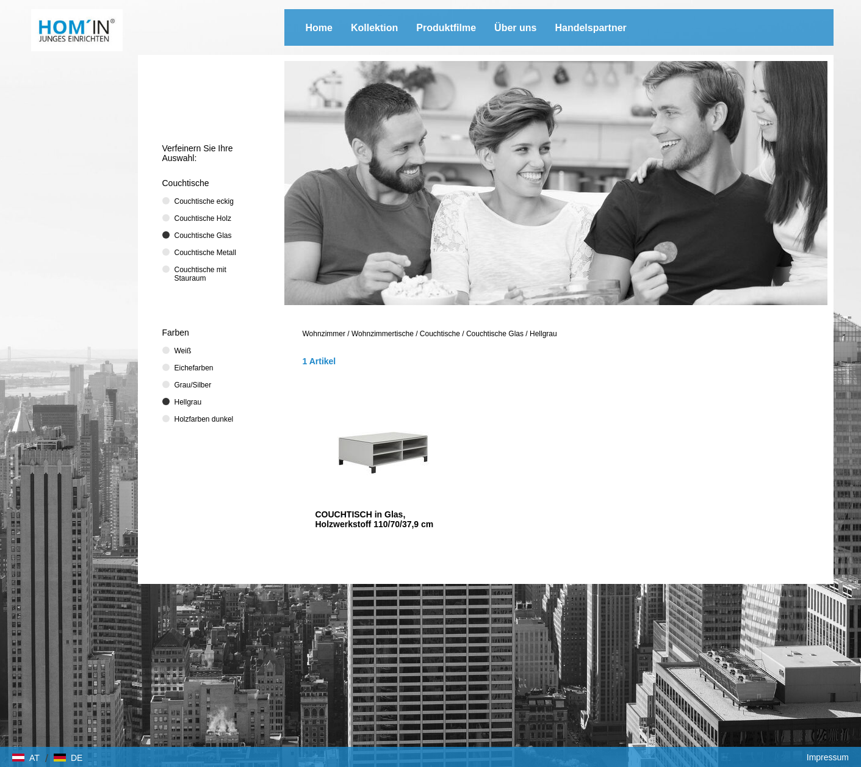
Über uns (515, 28)
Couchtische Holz (203, 218)
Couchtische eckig (204, 201)
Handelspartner (590, 28)
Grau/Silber (193, 385)
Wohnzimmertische (382, 333)
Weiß (183, 351)
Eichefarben (194, 368)
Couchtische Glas (495, 333)
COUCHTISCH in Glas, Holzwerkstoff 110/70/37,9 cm (374, 519)
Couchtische (440, 333)
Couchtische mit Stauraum (200, 274)
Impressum (828, 757)
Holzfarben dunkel (204, 419)
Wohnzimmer (324, 333)
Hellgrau (543, 333)
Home (319, 28)
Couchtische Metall (205, 252)
